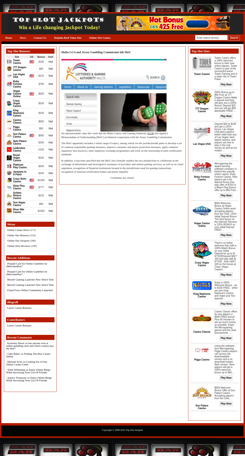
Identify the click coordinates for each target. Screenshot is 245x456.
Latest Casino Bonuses (19, 307)
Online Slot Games (99, 37)
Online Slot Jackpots (18, 240)
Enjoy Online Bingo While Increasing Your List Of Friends (28, 371)
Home (8, 37)
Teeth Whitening (16, 369)
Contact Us (40, 37)
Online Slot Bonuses (18, 235)
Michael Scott (14, 361)
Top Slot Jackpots (134, 430)
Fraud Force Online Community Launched (30, 290)
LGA (150, 133)
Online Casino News (18, 229)
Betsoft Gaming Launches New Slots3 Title (30, 279)
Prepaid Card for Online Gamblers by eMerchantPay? (26, 265)
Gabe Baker (13, 353)
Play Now (226, 84)
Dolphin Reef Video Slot (67, 37)
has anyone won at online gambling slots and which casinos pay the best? (30, 346)
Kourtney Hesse (15, 343)
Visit (50, 61)
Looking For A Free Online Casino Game (26, 363)
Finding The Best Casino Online (28, 355)
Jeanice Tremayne (16, 377)
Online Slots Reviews (18, 245)
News (23, 37)
